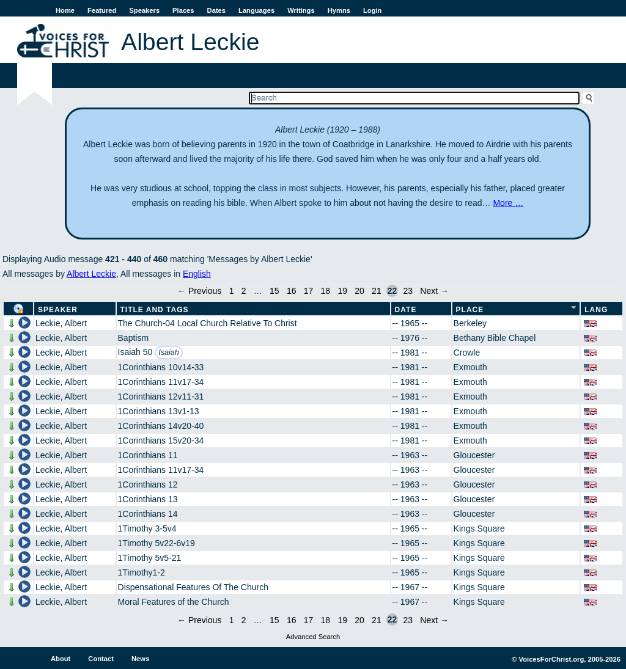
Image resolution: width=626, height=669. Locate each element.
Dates (216, 10)
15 (274, 291)
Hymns (339, 10)
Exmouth (470, 367)
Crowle (467, 352)
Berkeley (470, 323)
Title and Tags (154, 309)
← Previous (199, 291)
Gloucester (474, 455)
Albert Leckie (91, 274)
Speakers (144, 10)
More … (508, 203)
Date (406, 309)
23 (408, 291)
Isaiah (168, 352)
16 (291, 291)
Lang (596, 309)
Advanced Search (313, 636)
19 (342, 291)
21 (376, 291)
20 (359, 291)
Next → (434, 291)
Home (65, 10)
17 (309, 291)
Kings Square (479, 528)
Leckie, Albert (61, 323)
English (197, 274)
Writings (301, 10)
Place (470, 309)
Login (372, 10)
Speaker (58, 309)
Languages (256, 10)
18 (326, 291)
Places (183, 10)
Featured (101, 10)
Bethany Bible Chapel (495, 338)
